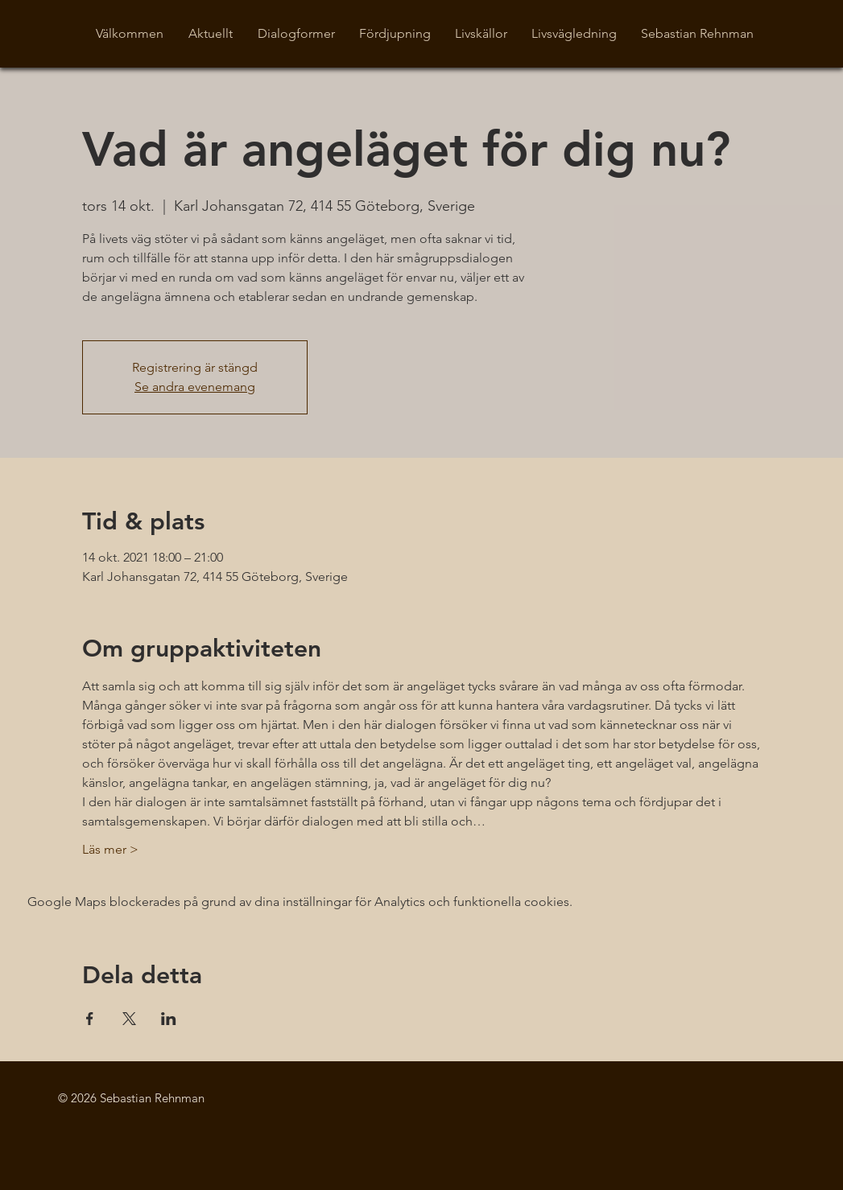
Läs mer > (110, 849)
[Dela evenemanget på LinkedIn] (168, 1018)
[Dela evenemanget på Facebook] (89, 1018)
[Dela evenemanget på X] (129, 1018)
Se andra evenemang (194, 386)
